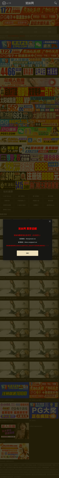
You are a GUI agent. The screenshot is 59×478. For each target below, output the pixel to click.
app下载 (6, 3)
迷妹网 (29, 3)
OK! (27, 253)
